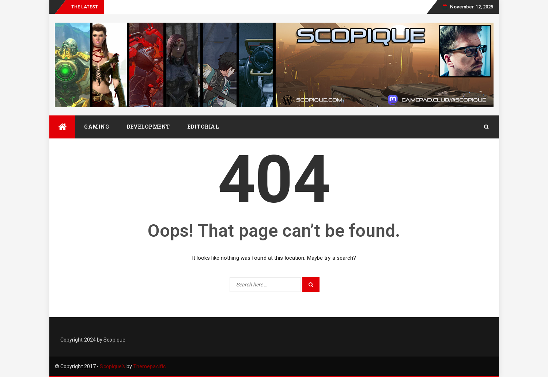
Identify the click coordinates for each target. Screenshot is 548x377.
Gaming (96, 126)
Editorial (203, 126)
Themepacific (149, 366)
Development (148, 126)
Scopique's (112, 366)
